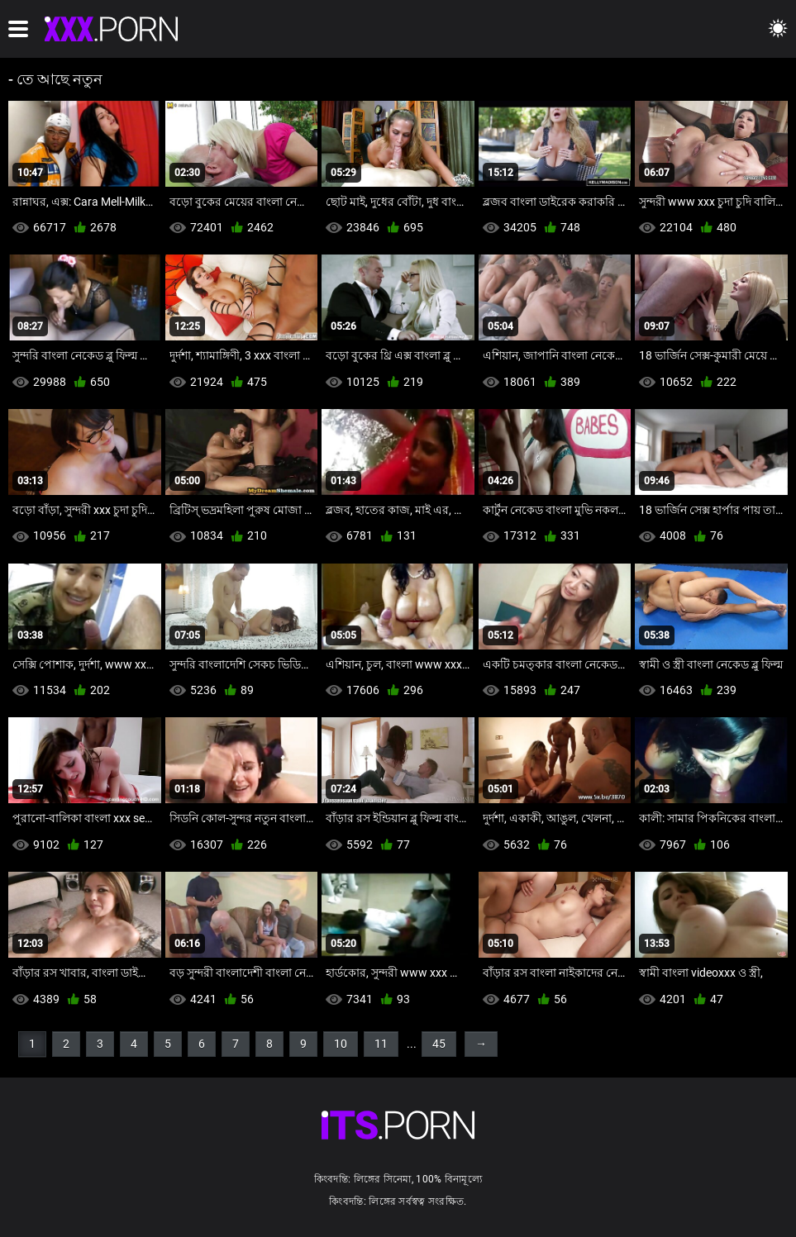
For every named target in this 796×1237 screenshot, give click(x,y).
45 (439, 1043)
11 (381, 1043)
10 (340, 1043)
